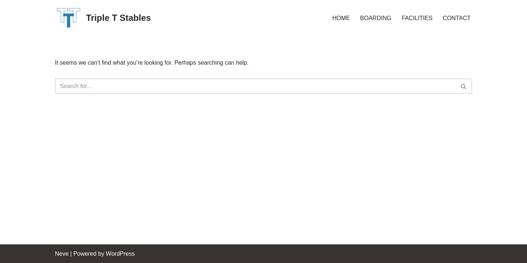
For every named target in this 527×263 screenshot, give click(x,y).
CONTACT (457, 18)
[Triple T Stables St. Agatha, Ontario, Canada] (103, 18)
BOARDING (375, 18)
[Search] (255, 86)
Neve (61, 254)
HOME (341, 18)
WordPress (120, 254)
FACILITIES (416, 18)
